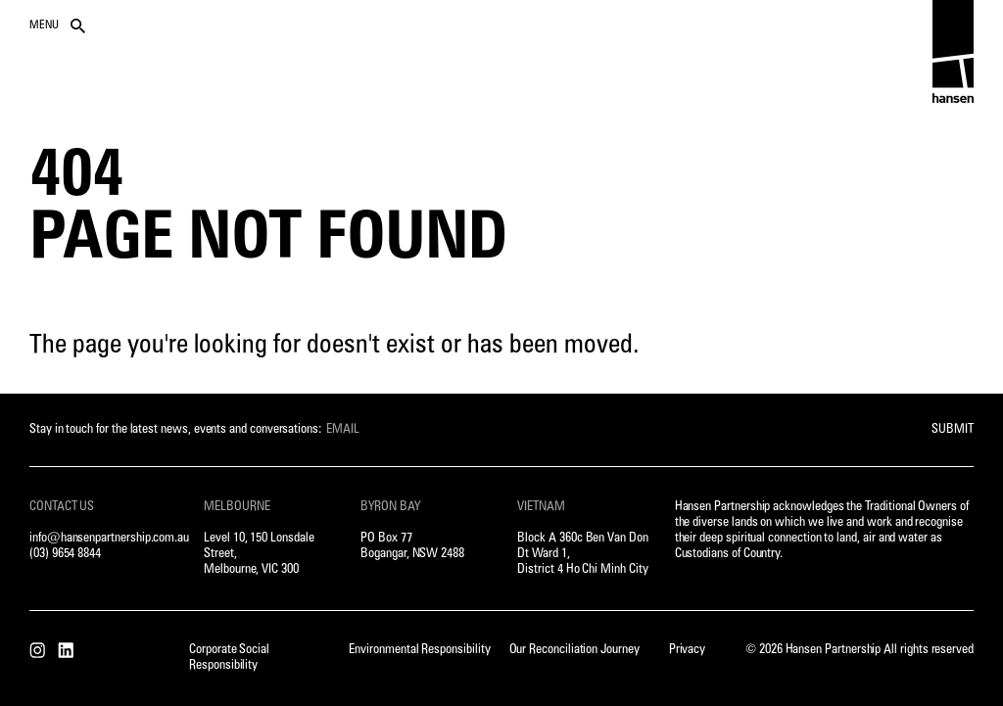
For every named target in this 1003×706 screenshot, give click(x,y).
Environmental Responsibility (419, 649)
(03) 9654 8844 (65, 553)
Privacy (687, 649)
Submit (952, 429)
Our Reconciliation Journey (574, 649)
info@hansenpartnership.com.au (109, 538)
